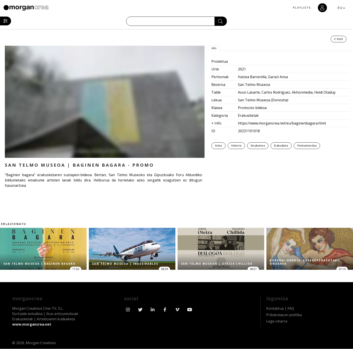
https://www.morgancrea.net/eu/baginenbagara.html (282, 123)
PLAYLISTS (296, 8)
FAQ (290, 310)
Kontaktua (275, 310)
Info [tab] (214, 48)
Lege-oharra (276, 323)
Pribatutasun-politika (284, 317)
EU (336, 8)
